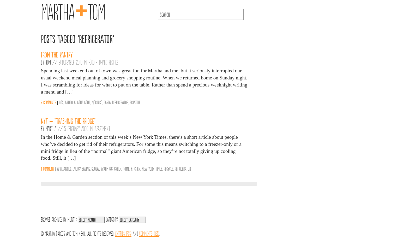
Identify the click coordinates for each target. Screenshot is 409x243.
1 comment (47, 168)
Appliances (64, 168)
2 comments (48, 102)
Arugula (70, 102)
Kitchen (135, 168)
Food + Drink (97, 62)
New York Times (152, 168)
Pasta (107, 102)
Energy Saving (81, 168)
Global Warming (102, 168)
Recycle (168, 168)
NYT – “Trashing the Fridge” (68, 120)
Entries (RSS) (123, 233)
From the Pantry (57, 54)
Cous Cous (83, 102)
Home (126, 168)
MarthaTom (73, 10)
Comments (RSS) (149, 233)
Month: (72, 219)
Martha (51, 128)
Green (117, 168)
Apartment (102, 128)
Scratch (135, 102)
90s (61, 102)
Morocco (97, 102)
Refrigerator (120, 102)
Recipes (113, 62)
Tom (48, 62)
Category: (112, 219)
